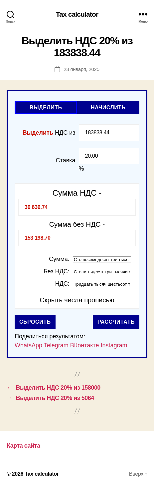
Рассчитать (116, 322)
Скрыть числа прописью (77, 300)
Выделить (46, 107)
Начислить (108, 107)
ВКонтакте (84, 345)
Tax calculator (77, 14)
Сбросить (35, 322)
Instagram (113, 345)
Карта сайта (23, 445)
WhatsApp (28, 345)
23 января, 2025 (81, 69)
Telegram (56, 345)
